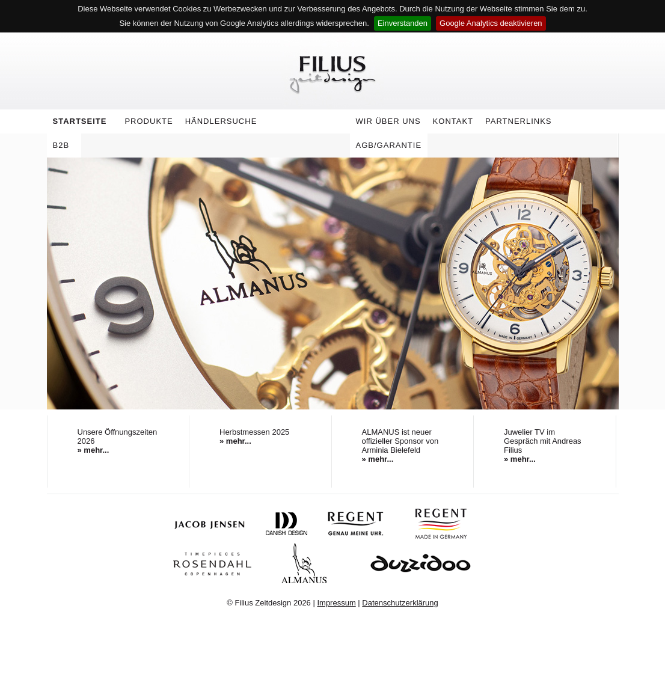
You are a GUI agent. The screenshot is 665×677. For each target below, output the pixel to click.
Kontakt (453, 121)
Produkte (145, 123)
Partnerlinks (518, 121)
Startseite (80, 121)
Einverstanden (403, 23)
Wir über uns (385, 123)
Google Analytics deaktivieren (491, 23)
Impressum (336, 602)
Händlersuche (221, 121)
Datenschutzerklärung (400, 602)
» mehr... (93, 450)
